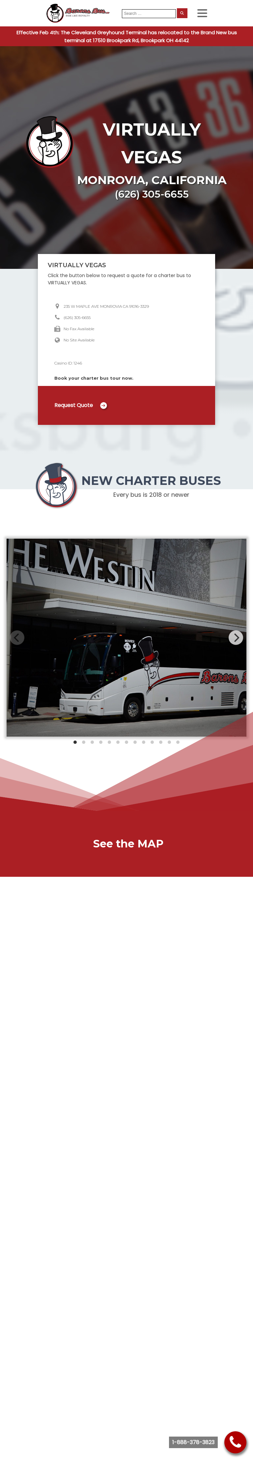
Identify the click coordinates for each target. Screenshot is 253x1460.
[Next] (236, 637)
